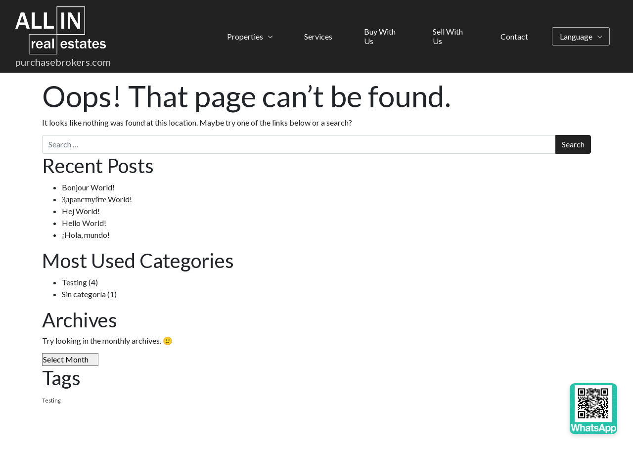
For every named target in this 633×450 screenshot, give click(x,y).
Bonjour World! (88, 187)
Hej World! (81, 211)
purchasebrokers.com (63, 64)
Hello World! (84, 222)
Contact (514, 37)
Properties (245, 37)
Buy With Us (380, 37)
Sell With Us (448, 37)
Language (576, 37)
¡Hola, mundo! (86, 234)
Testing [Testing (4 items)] (51, 400)
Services (318, 37)
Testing (74, 282)
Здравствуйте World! (97, 199)
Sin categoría (84, 294)
